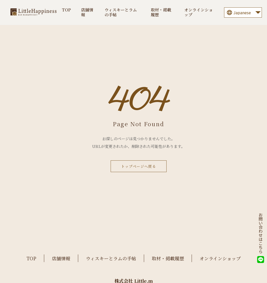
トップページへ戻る (138, 166)
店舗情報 (87, 12)
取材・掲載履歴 (161, 12)
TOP (66, 10)
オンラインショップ (198, 12)
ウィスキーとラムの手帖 (121, 12)
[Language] (243, 12)
